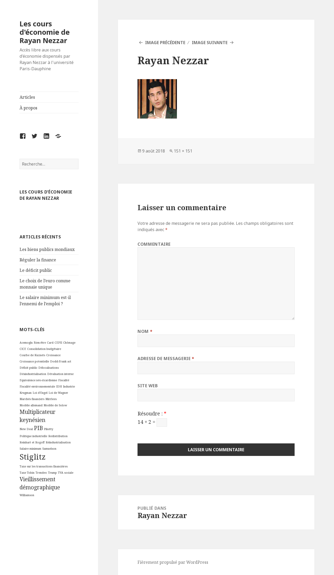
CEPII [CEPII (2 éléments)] (58, 342)
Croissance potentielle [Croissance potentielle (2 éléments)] (34, 361)
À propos (28, 108)
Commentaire (154, 244)
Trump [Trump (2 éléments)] (52, 472)
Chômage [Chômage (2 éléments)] (69, 342)
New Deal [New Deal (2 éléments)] (26, 429)
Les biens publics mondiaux (47, 249)
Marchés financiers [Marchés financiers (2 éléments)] (32, 399)
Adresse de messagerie (166, 358)
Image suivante (210, 42)
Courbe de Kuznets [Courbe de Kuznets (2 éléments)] (32, 355)
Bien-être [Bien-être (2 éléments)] (40, 342)
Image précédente (165, 42)
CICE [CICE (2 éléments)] (23, 349)
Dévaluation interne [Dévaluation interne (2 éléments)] (60, 374)
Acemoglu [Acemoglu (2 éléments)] (26, 342)
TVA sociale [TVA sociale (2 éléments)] (65, 472)
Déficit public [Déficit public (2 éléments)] (28, 367)
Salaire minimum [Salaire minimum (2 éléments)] (30, 448)
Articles (27, 97)
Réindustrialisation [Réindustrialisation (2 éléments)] (58, 442)
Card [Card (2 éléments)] (50, 342)
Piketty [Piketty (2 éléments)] (48, 429)
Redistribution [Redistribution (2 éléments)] (58, 436)
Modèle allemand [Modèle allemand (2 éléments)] (31, 405)
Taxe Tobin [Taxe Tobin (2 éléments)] (27, 472)
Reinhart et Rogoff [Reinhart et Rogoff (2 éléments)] (32, 442)
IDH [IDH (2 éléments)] (59, 386)
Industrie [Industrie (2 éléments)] (69, 386)
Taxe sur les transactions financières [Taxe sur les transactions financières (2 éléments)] (44, 466)
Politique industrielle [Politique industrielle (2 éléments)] (33, 436)
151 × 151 (183, 151)
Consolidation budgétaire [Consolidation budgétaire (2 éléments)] (44, 349)
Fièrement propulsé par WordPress (173, 562)
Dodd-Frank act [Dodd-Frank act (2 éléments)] (60, 361)
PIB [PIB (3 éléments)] (38, 428)
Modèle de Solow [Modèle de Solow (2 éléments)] (55, 405)
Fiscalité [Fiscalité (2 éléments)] (63, 380)
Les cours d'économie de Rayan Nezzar (45, 32)
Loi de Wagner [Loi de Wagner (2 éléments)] (58, 393)
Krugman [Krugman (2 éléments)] (26, 393)
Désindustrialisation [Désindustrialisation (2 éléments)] (33, 374)
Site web (148, 386)
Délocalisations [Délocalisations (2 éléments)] (48, 367)
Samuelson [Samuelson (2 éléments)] (49, 448)
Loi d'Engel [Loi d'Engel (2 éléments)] (40, 393)
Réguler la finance (38, 260)
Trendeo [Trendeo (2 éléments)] (41, 472)
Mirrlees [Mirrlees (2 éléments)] (51, 399)
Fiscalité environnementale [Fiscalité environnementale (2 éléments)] (37, 386)
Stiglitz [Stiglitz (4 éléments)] (33, 456)
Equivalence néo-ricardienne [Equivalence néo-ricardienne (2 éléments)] (38, 380)
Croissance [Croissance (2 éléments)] (53, 355)
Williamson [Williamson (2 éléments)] (27, 495)
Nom (145, 331)
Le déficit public (36, 270)
